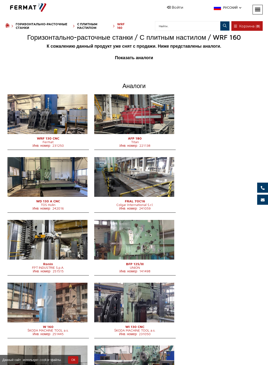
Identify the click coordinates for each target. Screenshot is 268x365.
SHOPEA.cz (42, 353)
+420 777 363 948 (122, 353)
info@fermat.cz (158, 353)
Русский (232, 7)
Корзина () (247, 26)
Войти (175, 7)
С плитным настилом (87, 26)
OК (73, 360)
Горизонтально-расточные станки (41, 26)
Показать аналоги (134, 57)
